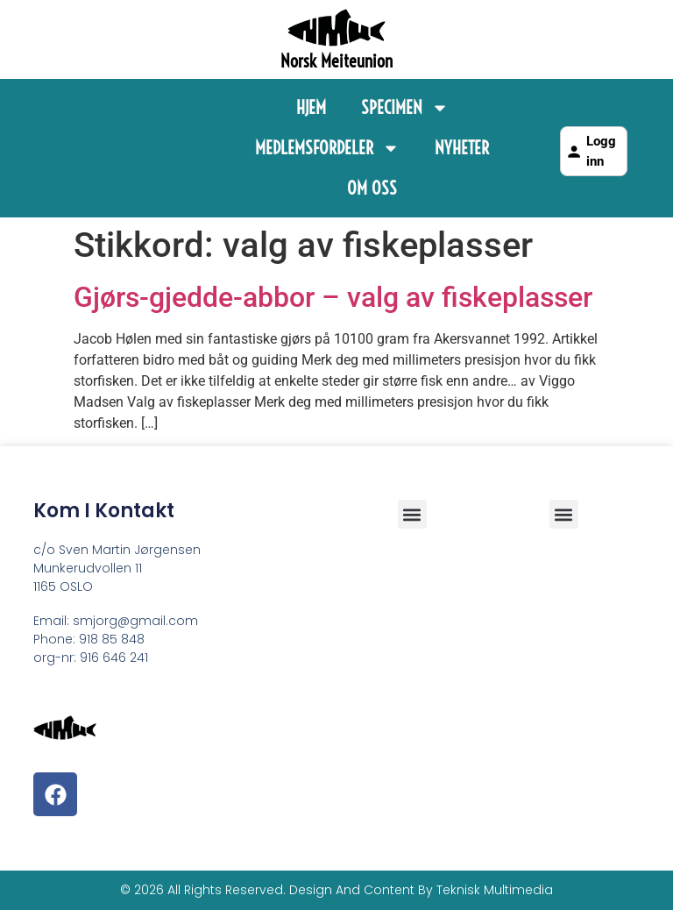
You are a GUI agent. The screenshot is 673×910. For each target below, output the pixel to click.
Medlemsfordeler (327, 148)
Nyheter (462, 148)
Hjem (311, 107)
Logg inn (590, 151)
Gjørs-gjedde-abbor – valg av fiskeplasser (333, 297)
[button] (563, 514)
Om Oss (372, 188)
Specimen (405, 107)
